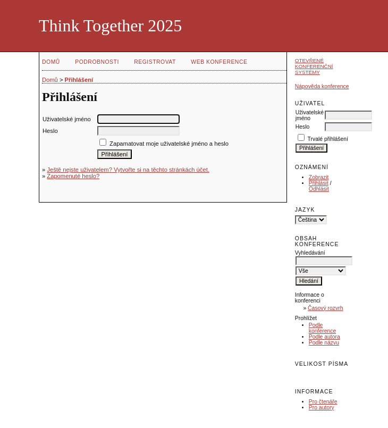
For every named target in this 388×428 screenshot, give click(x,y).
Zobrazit (319, 177)
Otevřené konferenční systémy (314, 66)
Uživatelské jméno (310, 115)
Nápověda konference (322, 86)
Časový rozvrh (325, 308)
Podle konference (322, 328)
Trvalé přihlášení (328, 139)
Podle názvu (324, 343)
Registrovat (155, 62)
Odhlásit (319, 189)
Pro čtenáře (323, 402)
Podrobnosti (97, 62)
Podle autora (324, 337)
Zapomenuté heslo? (73, 176)
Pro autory (321, 407)
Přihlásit (318, 183)
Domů (51, 62)
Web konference (219, 62)
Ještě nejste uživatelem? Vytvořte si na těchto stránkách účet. (128, 169)
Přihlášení (79, 80)
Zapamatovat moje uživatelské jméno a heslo (169, 143)
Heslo (303, 127)
